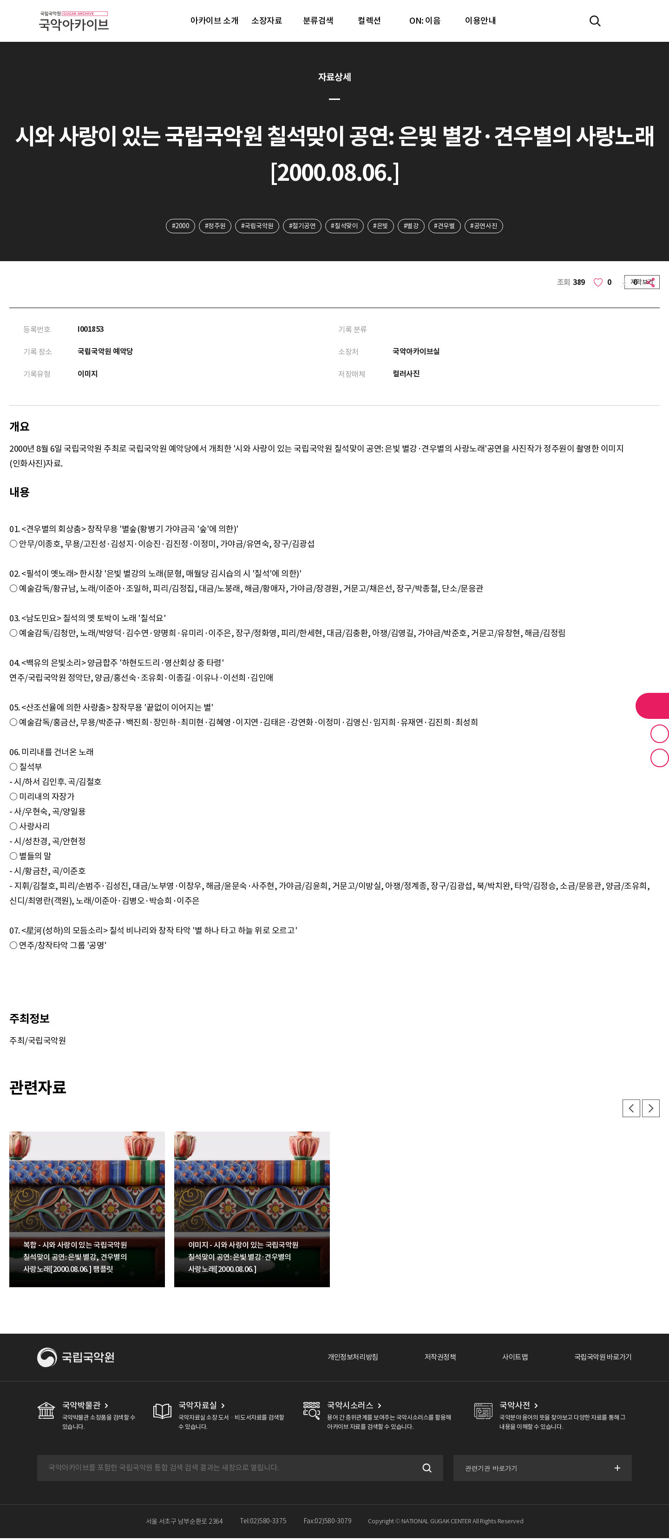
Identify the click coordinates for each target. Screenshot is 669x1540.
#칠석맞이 (344, 226)
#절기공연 (302, 226)
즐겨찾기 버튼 (659, 733)
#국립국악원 (256, 226)
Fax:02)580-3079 (327, 1523)
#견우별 (445, 226)
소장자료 (266, 20)
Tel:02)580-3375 (263, 1523)
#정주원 (213, 226)
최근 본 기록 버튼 (659, 758)
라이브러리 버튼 (652, 706)
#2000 (179, 226)
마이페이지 (622, 21)
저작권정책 (433, 1359)
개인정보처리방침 (342, 1359)
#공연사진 (485, 226)
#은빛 (381, 226)
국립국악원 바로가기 (601, 1359)
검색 (424, 1469)
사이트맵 (509, 1359)
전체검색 (595, 21)
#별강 (412, 226)
